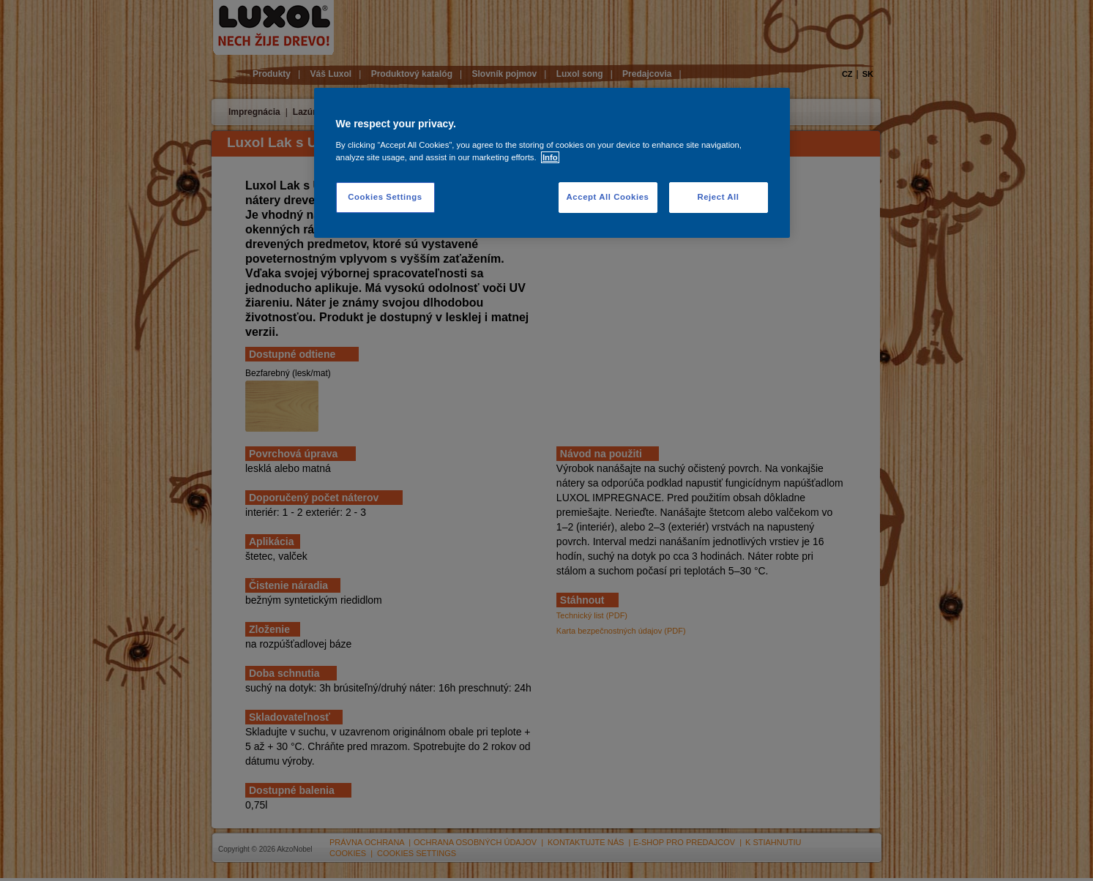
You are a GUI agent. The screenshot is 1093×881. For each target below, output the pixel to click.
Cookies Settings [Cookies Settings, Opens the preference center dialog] (385, 196)
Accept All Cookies (608, 196)
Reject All (718, 196)
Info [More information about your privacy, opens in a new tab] (550, 157)
